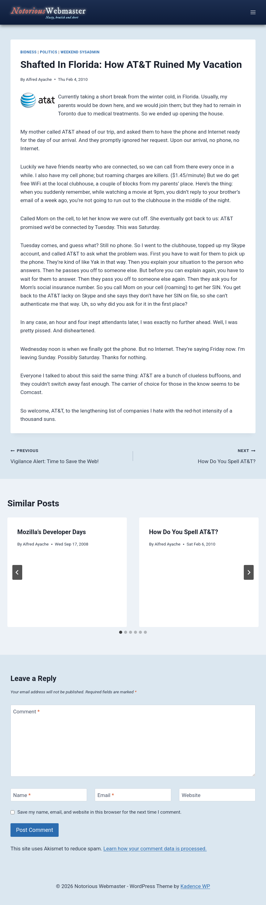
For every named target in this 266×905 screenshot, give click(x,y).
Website (191, 795)
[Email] (133, 795)
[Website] (217, 795)
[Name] (48, 795)
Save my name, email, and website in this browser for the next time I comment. (99, 812)
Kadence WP (195, 886)
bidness (28, 52)
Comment (26, 711)
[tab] (120, 632)
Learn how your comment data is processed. (155, 848)
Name (22, 795)
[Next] (249, 572)
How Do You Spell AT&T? (197, 455)
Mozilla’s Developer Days (51, 532)
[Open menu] (253, 12)
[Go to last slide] (17, 572)
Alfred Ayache (39, 79)
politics (48, 52)
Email (106, 795)
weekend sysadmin (80, 52)
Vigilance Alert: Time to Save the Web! (69, 455)
